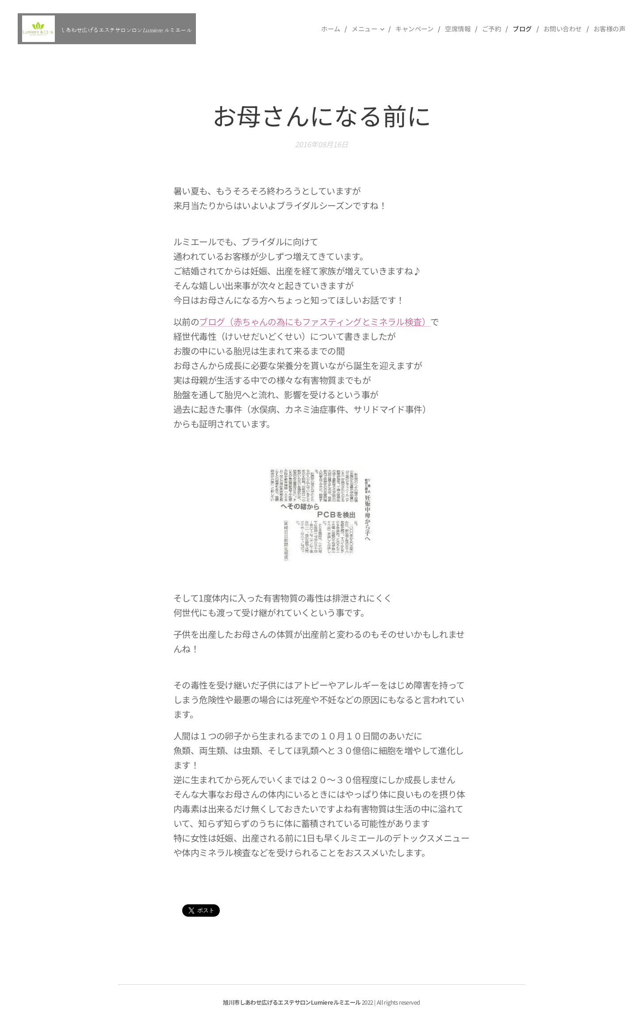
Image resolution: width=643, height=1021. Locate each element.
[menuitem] (325, 29)
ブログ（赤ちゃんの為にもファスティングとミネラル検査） (314, 321)
